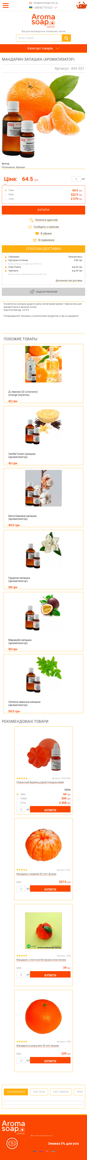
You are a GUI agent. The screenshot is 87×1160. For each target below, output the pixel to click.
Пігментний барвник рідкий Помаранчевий (40, 782)
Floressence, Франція (13, 167)
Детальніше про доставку (69, 280)
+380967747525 (42, 7)
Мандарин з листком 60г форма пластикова (41, 959)
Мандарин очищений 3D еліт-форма (36, 874)
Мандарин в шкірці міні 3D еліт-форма (37, 1045)
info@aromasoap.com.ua (45, 3)
